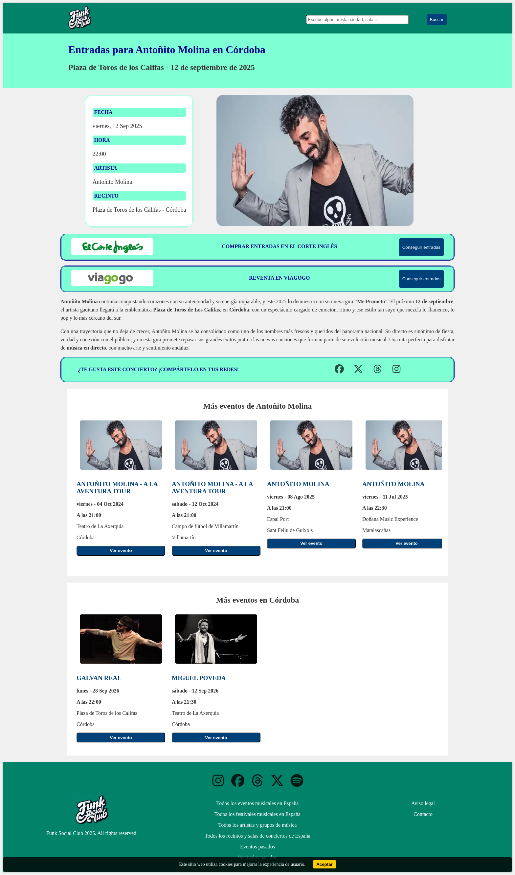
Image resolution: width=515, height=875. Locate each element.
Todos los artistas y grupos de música (257, 825)
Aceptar (324, 864)
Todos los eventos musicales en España (257, 803)
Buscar (436, 19)
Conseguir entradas (421, 247)
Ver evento (121, 550)
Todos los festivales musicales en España (257, 814)
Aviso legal (423, 803)
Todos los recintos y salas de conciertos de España (257, 836)
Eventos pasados (257, 846)
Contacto (423, 814)
